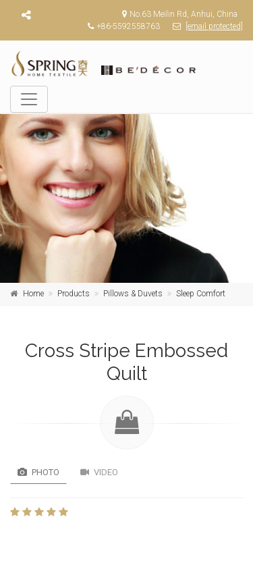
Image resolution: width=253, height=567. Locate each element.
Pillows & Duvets (133, 293)
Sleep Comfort (200, 293)
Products (73, 293)
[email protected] (214, 26)
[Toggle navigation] (29, 99)
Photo (38, 472)
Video (99, 472)
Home (33, 293)
